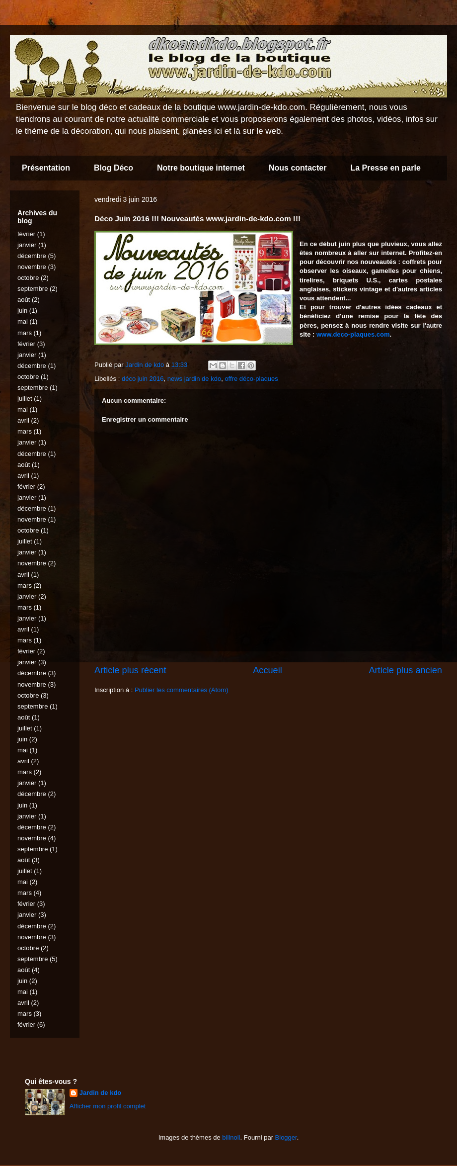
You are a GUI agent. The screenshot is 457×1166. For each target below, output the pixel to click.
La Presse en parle (385, 168)
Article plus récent (130, 670)
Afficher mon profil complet (108, 1106)
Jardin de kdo (100, 1092)
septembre (32, 288)
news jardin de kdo (194, 378)
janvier (26, 245)
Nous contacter (297, 168)
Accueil (267, 670)
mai (22, 321)
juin (22, 310)
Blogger (286, 1137)
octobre (28, 277)
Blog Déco (113, 168)
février (26, 234)
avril (23, 420)
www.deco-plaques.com (353, 334)
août (23, 299)
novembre (31, 266)
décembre (31, 256)
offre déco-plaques (251, 378)
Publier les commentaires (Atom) (181, 690)
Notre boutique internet (201, 168)
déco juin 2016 (143, 378)
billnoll (231, 1137)
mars (24, 333)
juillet (24, 398)
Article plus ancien (405, 670)
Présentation (46, 168)
